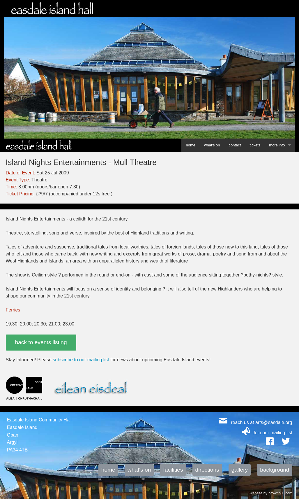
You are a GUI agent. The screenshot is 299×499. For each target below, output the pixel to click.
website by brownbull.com (271, 492)
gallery (239, 470)
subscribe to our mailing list (81, 359)
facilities (173, 470)
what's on (212, 145)
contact (235, 145)
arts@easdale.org (273, 422)
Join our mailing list (272, 432)
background (274, 470)
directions (207, 470)
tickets (255, 145)
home (190, 145)
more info (277, 145)
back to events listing (41, 342)
